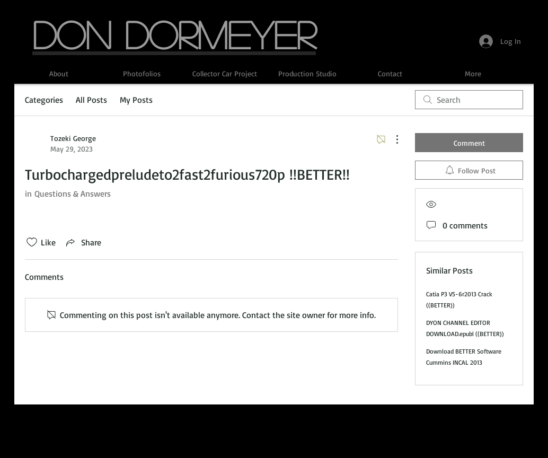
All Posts (91, 99)
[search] (469, 99)
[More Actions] (391, 139)
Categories (44, 99)
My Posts (136, 99)
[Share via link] (82, 242)
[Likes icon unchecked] (32, 242)
